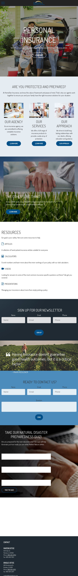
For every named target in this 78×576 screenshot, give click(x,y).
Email (39, 315)
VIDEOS (8, 268)
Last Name (5, 465)
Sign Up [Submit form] (39, 333)
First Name (5, 452)
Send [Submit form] (39, 417)
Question (39, 400)
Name (13, 315)
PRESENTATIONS (11, 284)
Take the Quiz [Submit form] (9, 490)
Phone (64, 315)
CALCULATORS (10, 256)
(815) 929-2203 (12, 569)
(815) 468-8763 (12, 555)
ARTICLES (8, 244)
